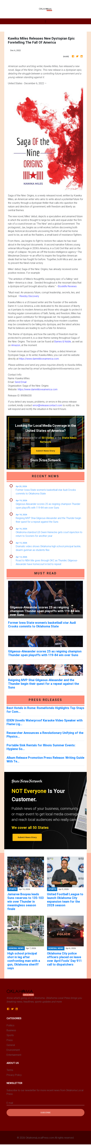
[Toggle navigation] (45, 21)
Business (11, 1030)
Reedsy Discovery (29, 296)
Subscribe (45, 1112)
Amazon (15, 345)
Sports (10, 1035)
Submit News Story (45, 450)
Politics (10, 1025)
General (11, 1045)
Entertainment (14, 1054)
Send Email (20, 382)
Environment (13, 1049)
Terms (10, 1070)
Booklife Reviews (67, 286)
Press (10, 1040)
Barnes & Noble (62, 341)
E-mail (10, 1102)
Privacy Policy (14, 1074)
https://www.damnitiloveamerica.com (39, 358)
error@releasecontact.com (47, 405)
